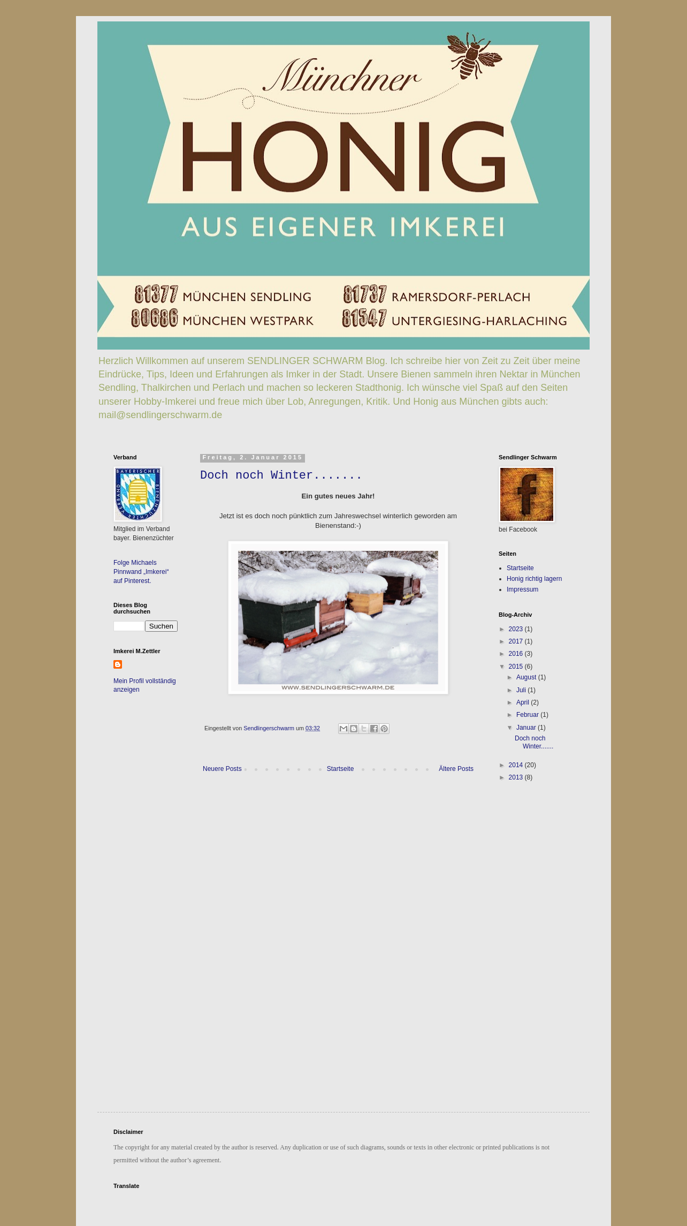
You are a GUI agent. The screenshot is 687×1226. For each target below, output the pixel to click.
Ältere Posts (456, 769)
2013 (517, 777)
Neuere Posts (222, 769)
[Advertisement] (531, 863)
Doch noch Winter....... (281, 475)
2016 (517, 653)
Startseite (340, 769)
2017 (517, 641)
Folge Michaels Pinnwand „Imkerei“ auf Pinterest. (141, 572)
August (527, 677)
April (523, 702)
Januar (527, 727)
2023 (517, 629)
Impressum (522, 589)
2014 (517, 765)
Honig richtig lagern (534, 578)
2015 (517, 666)
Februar (528, 714)
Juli (522, 690)
